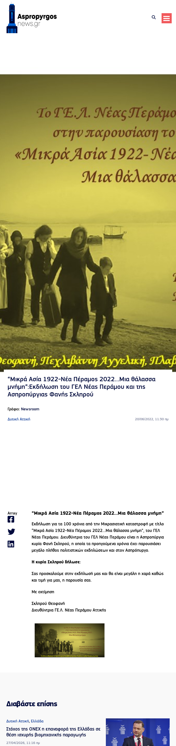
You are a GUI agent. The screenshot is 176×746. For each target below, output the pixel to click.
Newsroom (30, 409)
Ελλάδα (37, 721)
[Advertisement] (88, 466)
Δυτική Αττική (19, 419)
